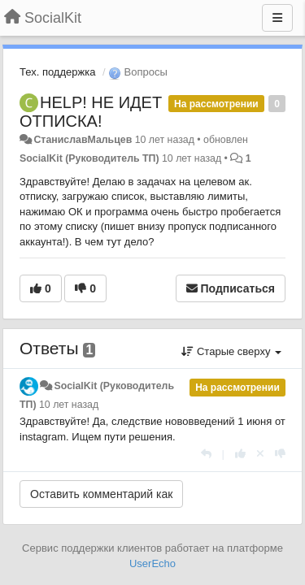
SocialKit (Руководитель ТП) (89, 158)
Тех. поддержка (57, 72)
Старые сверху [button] (231, 351)
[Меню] (277, 18)
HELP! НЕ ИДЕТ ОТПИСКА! (91, 111)
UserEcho (152, 563)
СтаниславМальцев (82, 139)
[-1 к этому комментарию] (280, 454)
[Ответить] (206, 454)
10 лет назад (68, 404)
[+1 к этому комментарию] (240, 454)
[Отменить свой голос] (260, 454)
